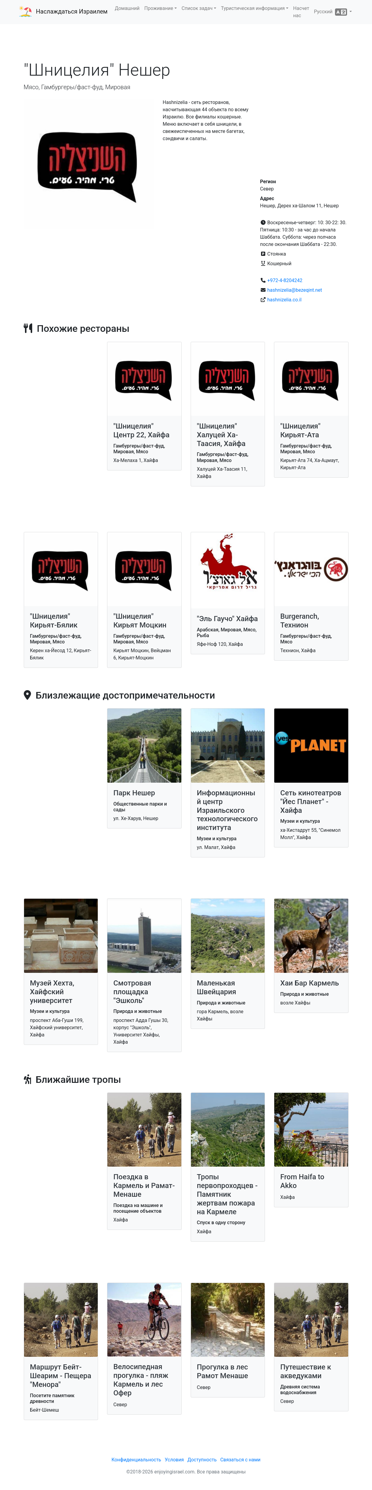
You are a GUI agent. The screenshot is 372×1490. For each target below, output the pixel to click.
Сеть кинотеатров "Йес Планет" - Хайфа (310, 802)
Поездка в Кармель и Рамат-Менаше (144, 1186)
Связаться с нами (240, 1460)
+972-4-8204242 (285, 280)
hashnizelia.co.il (284, 300)
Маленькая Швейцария (216, 987)
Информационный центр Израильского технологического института (227, 810)
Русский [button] (331, 12)
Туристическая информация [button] (253, 8)
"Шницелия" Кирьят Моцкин (140, 620)
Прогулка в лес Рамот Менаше (222, 1371)
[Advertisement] (186, 41)
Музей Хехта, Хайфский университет (52, 992)
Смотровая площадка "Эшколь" (132, 992)
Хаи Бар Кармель (309, 983)
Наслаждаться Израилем (72, 11)
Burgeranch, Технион (299, 620)
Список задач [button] (197, 8)
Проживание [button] (158, 8)
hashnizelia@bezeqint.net (294, 290)
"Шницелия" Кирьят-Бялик (54, 620)
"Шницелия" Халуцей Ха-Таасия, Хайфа (221, 435)
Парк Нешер (134, 793)
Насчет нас (301, 11)
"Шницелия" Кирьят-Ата (300, 430)
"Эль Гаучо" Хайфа (227, 619)
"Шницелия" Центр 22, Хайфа (141, 430)
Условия (174, 1460)
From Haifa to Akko (302, 1181)
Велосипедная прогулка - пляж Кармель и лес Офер (140, 1380)
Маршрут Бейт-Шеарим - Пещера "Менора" (60, 1376)
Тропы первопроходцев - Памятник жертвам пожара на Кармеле (227, 1194)
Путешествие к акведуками (305, 1371)
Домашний (127, 8)
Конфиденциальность (136, 1460)
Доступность (202, 1460)
